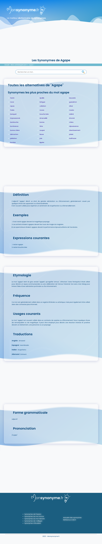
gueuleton (73, 102)
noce (12, 102)
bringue (42, 102)
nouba (71, 110)
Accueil (7, 65)
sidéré (71, 114)
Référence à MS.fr (69, 520)
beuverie (72, 98)
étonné (72, 118)
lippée (42, 142)
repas (12, 106)
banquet (13, 114)
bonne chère (15, 130)
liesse (42, 134)
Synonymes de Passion (32, 514)
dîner (71, 106)
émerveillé (43, 118)
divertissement (74, 130)
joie (41, 138)
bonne (42, 122)
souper (42, 130)
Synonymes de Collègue (33, 521)
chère (71, 122)
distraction (14, 134)
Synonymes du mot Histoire (34, 519)
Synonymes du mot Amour (34, 516)
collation (43, 106)
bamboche (14, 122)
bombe (13, 142)
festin (12, 98)
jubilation (13, 138)
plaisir (71, 134)
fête (41, 126)
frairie (12, 110)
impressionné (15, 118)
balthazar (72, 138)
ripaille (42, 98)
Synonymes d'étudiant (32, 523)
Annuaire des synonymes (72, 518)
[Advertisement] (51, 43)
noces (42, 110)
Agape (31, 65)
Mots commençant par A (19, 65)
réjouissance (73, 126)
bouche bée (44, 114)
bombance (14, 126)
